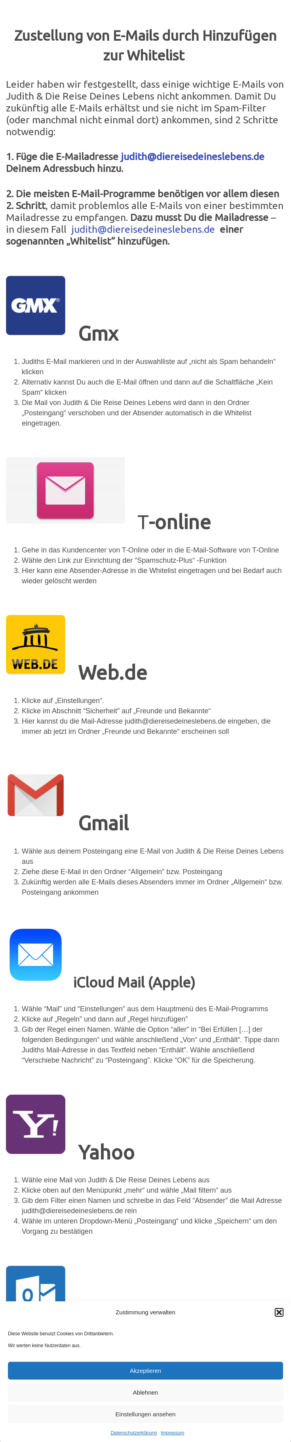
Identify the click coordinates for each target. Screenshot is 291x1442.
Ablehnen (145, 1400)
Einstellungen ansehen (146, 1421)
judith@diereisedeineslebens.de (192, 156)
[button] (279, 1320)
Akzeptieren (145, 1378)
